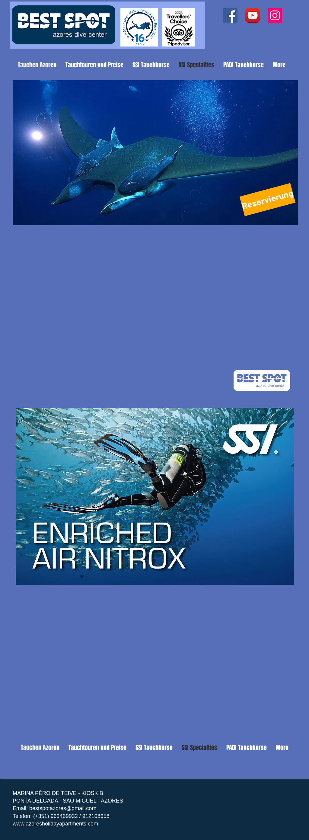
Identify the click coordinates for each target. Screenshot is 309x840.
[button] (155, 152)
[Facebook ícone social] (230, 15)
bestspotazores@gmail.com (62, 808)
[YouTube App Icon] (252, 15)
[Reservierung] (267, 199)
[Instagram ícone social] (275, 15)
